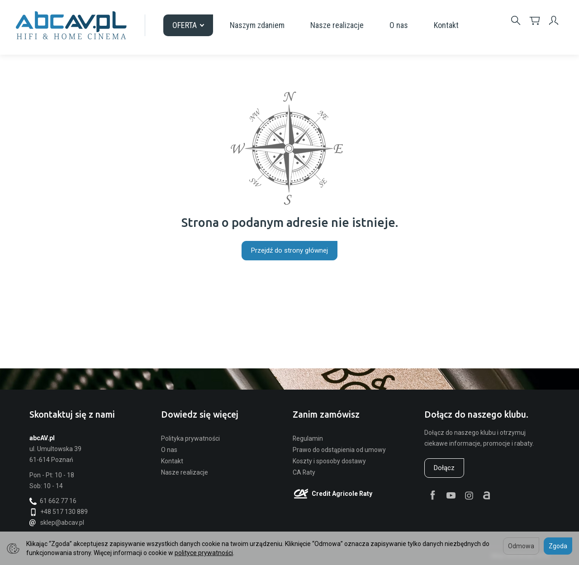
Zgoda (558, 546)
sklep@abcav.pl (56, 522)
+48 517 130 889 (58, 511)
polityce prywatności (204, 552)
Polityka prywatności (190, 438)
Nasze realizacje (337, 25)
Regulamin (308, 438)
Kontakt (446, 25)
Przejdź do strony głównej (289, 250)
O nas (398, 25)
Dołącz (444, 468)
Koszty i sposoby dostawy (329, 461)
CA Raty (304, 472)
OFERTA (188, 25)
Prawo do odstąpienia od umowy (339, 449)
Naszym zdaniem (257, 25)
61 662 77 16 (52, 500)
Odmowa (521, 546)
